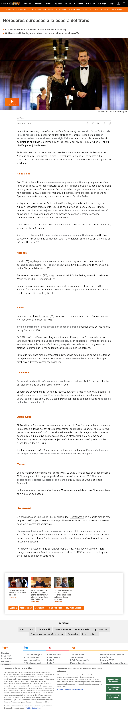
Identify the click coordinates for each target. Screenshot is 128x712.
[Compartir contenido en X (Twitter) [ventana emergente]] (93, 123)
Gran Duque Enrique (30, 425)
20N (32, 629)
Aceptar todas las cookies (113, 680)
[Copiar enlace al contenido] (110, 123)
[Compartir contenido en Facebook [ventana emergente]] (87, 123)
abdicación (26, 131)
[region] (64, 688)
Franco (23, 629)
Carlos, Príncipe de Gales (74, 185)
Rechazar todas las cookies (114, 688)
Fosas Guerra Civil (63, 629)
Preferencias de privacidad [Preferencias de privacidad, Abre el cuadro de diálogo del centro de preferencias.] (113, 697)
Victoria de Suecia (39, 316)
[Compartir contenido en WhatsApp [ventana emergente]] (104, 123)
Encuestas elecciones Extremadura (47, 634)
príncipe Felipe (96, 131)
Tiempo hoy (73, 634)
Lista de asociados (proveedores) (70, 689)
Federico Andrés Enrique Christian (92, 381)
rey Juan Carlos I (45, 131)
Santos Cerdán (44, 629)
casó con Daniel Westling (39, 337)
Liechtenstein (77, 517)
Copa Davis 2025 (100, 629)
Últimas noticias (89, 634)
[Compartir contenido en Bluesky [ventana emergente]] (98, 123)
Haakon (38, 275)
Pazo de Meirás (82, 629)
